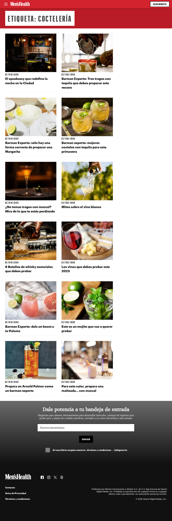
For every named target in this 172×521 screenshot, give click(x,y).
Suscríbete (159, 4)
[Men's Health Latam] (20, 4)
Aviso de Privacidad (15, 493)
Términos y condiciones (17, 499)
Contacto (10, 487)
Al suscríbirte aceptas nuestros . (90, 450)
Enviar (86, 439)
